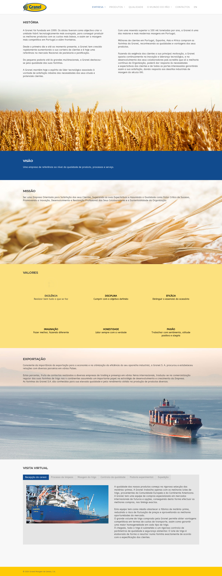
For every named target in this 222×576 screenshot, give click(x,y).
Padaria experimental (141, 477)
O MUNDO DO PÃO (159, 7)
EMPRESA (99, 7)
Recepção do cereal (36, 477)
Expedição (163, 477)
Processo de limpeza (62, 477)
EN (195, 7)
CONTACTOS (182, 7)
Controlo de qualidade (113, 477)
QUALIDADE (136, 7)
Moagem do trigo (87, 477)
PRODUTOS (117, 7)
